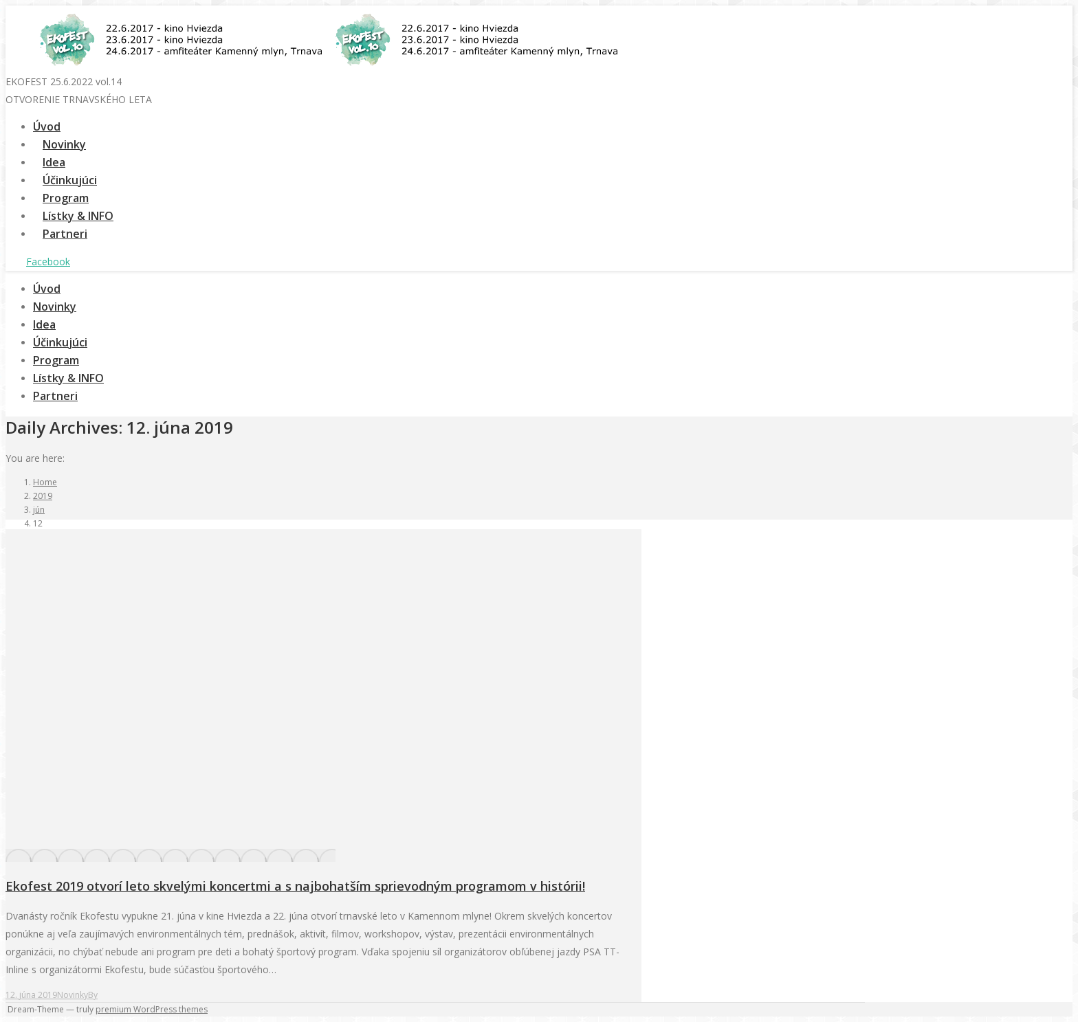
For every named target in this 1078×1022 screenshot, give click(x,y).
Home (45, 482)
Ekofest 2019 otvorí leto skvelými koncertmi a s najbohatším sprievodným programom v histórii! (295, 886)
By (93, 995)
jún (39, 509)
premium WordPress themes (152, 1009)
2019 (42, 496)
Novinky (72, 995)
